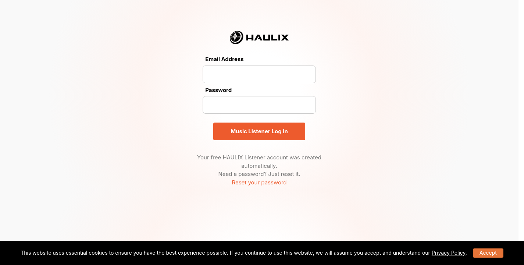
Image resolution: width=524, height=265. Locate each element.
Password (218, 89)
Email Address (224, 59)
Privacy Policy (449, 253)
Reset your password (259, 182)
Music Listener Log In (259, 131)
